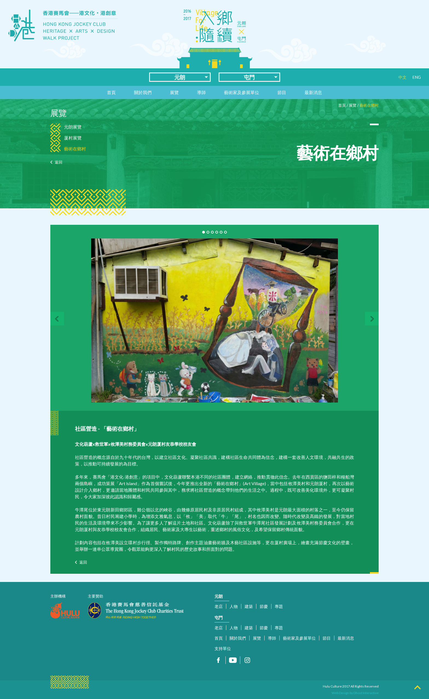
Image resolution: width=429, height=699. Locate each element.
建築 (249, 606)
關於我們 (143, 92)
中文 (402, 77)
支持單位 (223, 648)
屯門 (249, 77)
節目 (281, 92)
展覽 (174, 92)
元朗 (179, 77)
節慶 (264, 606)
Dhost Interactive (366, 693)
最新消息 (313, 92)
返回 (58, 162)
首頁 (111, 92)
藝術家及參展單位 (241, 92)
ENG (416, 77)
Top (417, 687)
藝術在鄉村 (369, 105)
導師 (201, 92)
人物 (234, 606)
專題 (279, 606)
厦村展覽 (73, 137)
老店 (219, 606)
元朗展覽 (73, 126)
